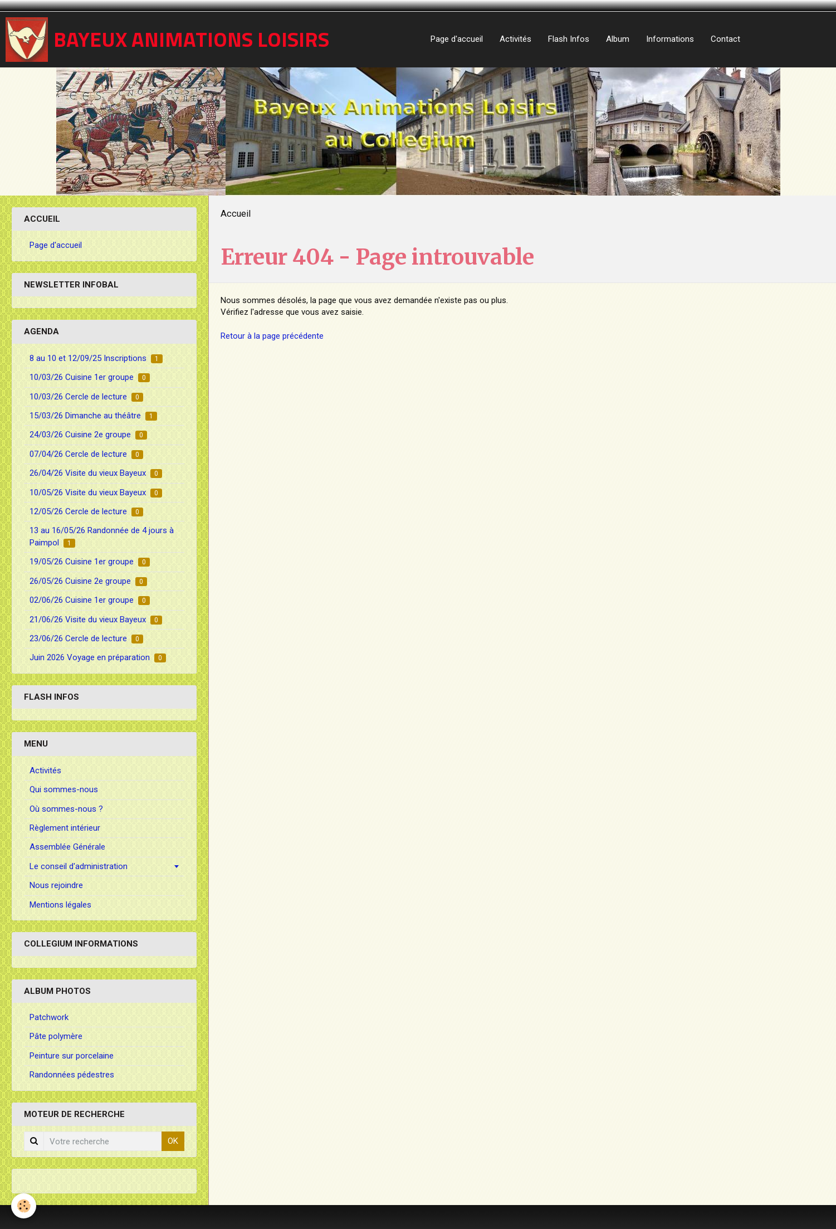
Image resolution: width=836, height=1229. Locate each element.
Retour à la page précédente (272, 336)
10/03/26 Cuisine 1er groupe (90, 377)
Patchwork (49, 1017)
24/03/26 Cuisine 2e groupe (88, 435)
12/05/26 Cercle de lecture (86, 511)
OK (173, 1141)
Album (617, 39)
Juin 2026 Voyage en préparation (98, 657)
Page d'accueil (457, 39)
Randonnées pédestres (72, 1075)
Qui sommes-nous (64, 789)
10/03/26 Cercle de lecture (86, 397)
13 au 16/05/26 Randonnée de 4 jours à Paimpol (102, 536)
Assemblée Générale (67, 847)
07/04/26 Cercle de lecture (86, 454)
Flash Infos (568, 39)
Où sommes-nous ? (66, 809)
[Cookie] (23, 1205)
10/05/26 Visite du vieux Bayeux (96, 492)
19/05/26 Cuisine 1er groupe (90, 562)
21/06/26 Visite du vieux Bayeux (96, 619)
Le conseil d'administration (79, 866)
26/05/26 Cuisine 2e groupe (88, 581)
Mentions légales (60, 905)
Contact (725, 39)
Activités (515, 39)
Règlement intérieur (65, 828)
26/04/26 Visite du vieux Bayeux (96, 473)
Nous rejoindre (56, 885)
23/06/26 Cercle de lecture (86, 638)
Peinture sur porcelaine (72, 1056)
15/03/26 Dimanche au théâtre (93, 416)
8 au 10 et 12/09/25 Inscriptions (96, 358)
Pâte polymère (56, 1036)
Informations (670, 39)
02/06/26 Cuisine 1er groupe (90, 600)
